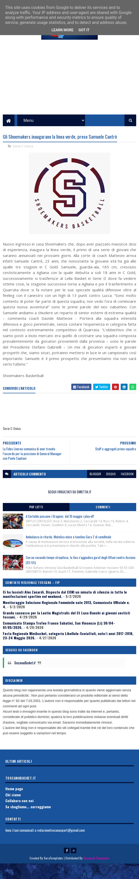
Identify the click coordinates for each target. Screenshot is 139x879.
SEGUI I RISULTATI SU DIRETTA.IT (69, 507)
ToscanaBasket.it (24, 678)
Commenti (103, 522)
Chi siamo (13, 809)
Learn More (62, 30)
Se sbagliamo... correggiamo (28, 822)
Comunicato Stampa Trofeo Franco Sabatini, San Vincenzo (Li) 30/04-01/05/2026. (59, 640)
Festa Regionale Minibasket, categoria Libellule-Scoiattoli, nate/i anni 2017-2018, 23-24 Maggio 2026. (68, 651)
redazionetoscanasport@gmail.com (61, 845)
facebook (127, 489)
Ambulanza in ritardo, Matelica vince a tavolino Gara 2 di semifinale (68, 551)
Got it (83, 30)
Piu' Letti (36, 522)
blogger (95, 489)
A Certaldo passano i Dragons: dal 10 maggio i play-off (60, 531)
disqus (111, 489)
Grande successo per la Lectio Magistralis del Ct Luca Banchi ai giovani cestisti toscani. (66, 630)
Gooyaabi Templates (96, 873)
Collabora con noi (19, 815)
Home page (14, 803)
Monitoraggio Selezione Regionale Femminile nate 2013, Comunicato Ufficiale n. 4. (66, 620)
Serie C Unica (23, 161)
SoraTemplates (53, 873)
